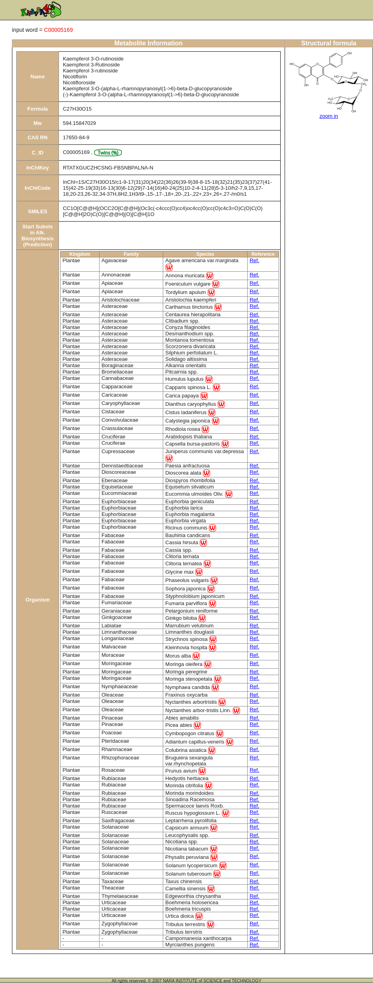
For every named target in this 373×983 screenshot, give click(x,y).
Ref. (254, 260)
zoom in (329, 116)
